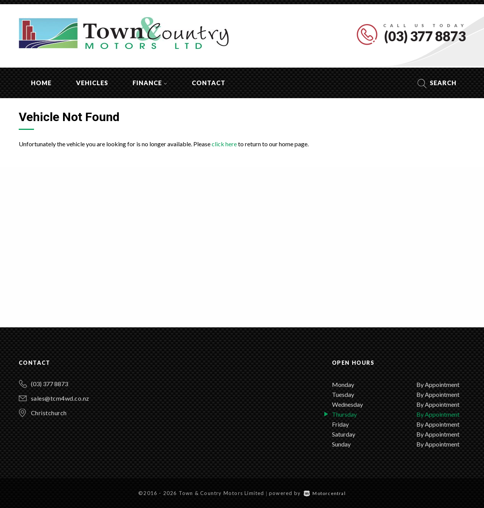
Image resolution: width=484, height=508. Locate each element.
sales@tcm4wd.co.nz (60, 398)
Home (41, 82)
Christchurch (49, 412)
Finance (150, 82)
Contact (208, 82)
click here (224, 143)
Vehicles (92, 82)
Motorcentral (325, 493)
